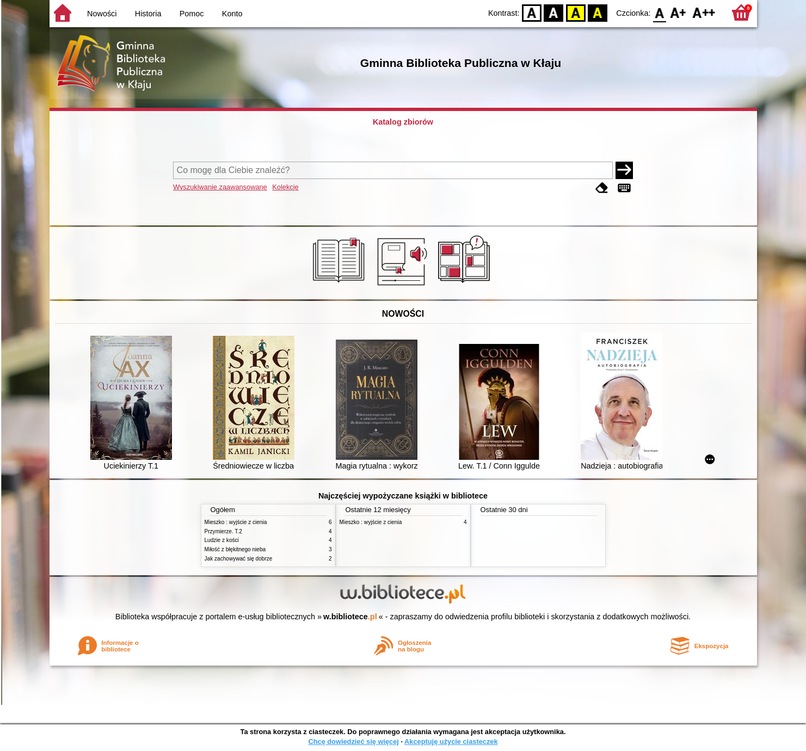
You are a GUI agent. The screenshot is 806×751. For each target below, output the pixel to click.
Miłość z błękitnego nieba (235, 549)
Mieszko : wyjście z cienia (236, 522)
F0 (660, 12)
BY (598, 12)
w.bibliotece (350, 616)
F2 (704, 12)
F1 (678, 12)
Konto (232, 13)
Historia (148, 13)
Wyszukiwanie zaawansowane (220, 187)
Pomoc (192, 13)
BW (554, 12)
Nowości (101, 13)
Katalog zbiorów (403, 122)
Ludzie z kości (222, 540)
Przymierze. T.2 (223, 531)
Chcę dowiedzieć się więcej (353, 741)
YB (575, 12)
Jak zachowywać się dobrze (239, 559)
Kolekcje (285, 187)
